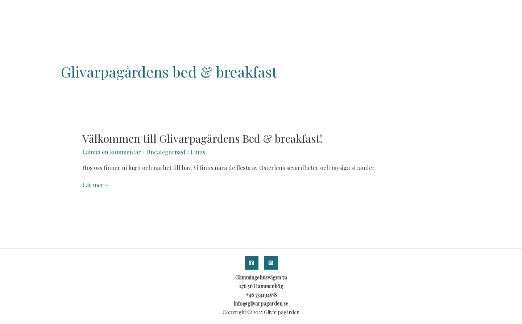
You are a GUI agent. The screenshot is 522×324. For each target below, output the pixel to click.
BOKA (461, 11)
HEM (407, 11)
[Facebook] (251, 263)
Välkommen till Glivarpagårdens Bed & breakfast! (202, 138)
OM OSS (433, 11)
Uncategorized (166, 152)
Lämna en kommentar (111, 152)
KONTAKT (491, 11)
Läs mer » (95, 185)
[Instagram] (271, 263)
